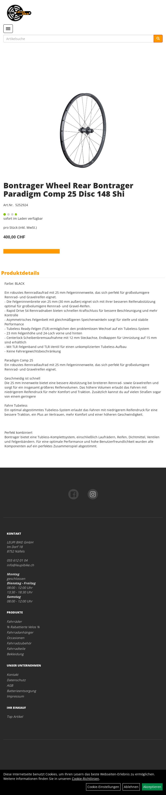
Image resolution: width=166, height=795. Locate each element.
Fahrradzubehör (19, 643)
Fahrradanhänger (20, 632)
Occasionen (15, 638)
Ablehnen (131, 787)
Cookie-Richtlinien (85, 778)
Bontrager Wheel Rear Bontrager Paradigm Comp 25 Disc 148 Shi (68, 189)
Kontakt (12, 674)
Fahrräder (14, 621)
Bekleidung (15, 654)
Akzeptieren (152, 787)
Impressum (15, 696)
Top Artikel (15, 716)
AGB (10, 685)
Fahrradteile (16, 648)
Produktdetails (20, 272)
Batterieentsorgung (21, 691)
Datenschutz (16, 680)
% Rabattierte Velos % (23, 627)
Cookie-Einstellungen (103, 787)
